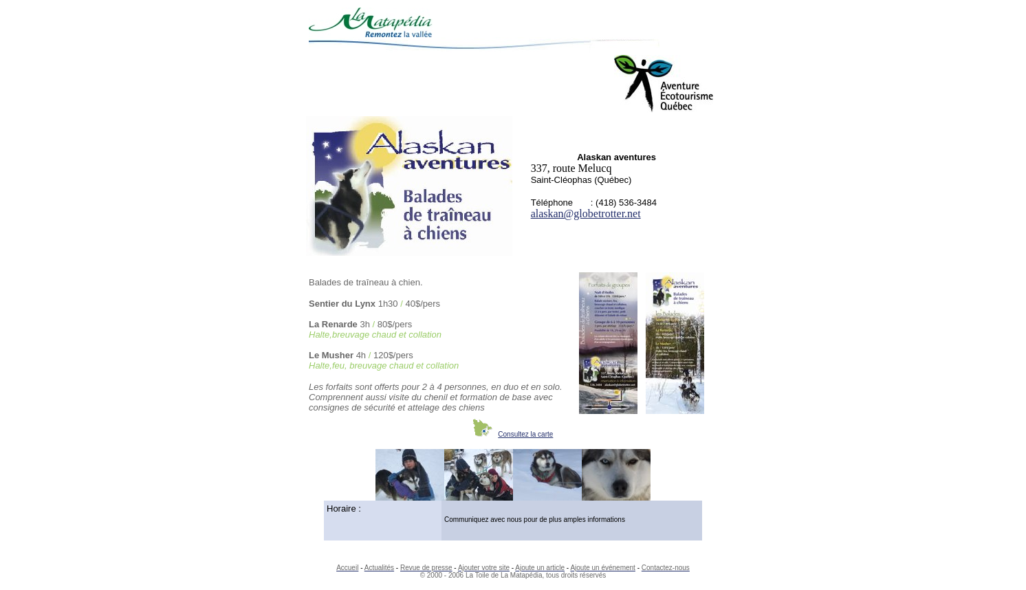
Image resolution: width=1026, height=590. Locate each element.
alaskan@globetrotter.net (586, 213)
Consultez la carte (525, 434)
